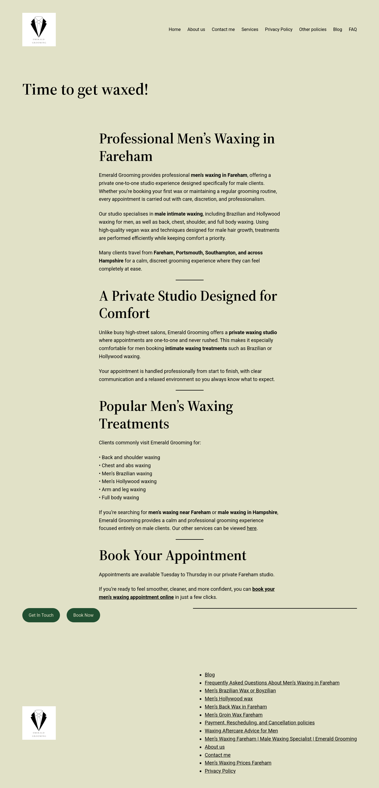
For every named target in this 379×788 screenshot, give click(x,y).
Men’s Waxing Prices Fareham (238, 763)
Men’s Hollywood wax (229, 699)
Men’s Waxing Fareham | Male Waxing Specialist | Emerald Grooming (281, 739)
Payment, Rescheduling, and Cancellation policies (260, 723)
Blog (210, 675)
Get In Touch (41, 615)
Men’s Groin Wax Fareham (233, 715)
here (252, 528)
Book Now (83, 615)
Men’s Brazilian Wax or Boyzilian (240, 690)
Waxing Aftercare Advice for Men (241, 731)
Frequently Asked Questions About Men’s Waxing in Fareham (272, 683)
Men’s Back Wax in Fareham (236, 707)
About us (215, 747)
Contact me (218, 755)
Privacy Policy (220, 771)
